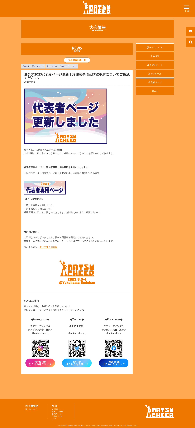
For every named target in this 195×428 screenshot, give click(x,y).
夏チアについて (155, 47)
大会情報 (26, 66)
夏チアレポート (38, 66)
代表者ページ (65, 66)
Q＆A (75, 66)
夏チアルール (52, 66)
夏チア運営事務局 (48, 247)
